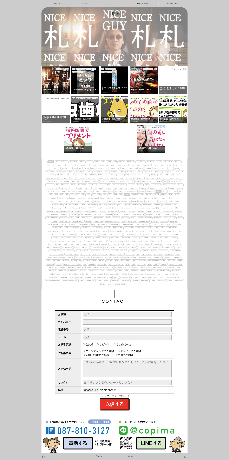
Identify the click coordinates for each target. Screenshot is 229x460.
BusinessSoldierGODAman (169, 204)
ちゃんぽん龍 (103, 244)
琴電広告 (153, 175)
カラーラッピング (156, 185)
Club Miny (91, 208)
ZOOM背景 (180, 188)
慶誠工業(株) (92, 264)
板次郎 (149, 264)
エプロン (130, 181)
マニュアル (122, 181)
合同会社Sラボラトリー (145, 257)
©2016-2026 (114, 456)
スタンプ (73, 185)
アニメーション (64, 188)
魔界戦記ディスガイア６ (106, 284)
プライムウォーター (153, 247)
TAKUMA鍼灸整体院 (84, 224)
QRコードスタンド (69, 171)
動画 (162, 165)
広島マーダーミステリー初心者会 (72, 264)
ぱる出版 (113, 247)
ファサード (155, 165)
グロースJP (95, 234)
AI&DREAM (162, 201)
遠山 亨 (160, 274)
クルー (52, 234)
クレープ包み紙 (82, 185)
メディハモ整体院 (175, 251)
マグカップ (124, 251)
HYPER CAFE (65, 214)
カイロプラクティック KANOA (144, 227)
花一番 (64, 274)
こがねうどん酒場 (156, 234)
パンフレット (51, 165)
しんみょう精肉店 (163, 237)
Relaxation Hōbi (98, 221)
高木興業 (98, 280)
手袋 (57, 185)
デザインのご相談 (131, 351)
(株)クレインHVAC (121, 198)
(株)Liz (170, 194)
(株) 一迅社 (148, 194)
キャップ (120, 175)
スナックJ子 (82, 241)
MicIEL (71, 218)
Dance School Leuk (167, 208)
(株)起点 (109, 201)
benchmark (157, 204)
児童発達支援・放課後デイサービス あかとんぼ (61, 257)
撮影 (75, 168)
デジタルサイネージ (103, 178)
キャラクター (93, 165)
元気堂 (177, 254)
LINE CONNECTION (52, 218)
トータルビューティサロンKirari (141, 244)
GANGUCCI (141, 211)
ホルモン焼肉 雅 (95, 251)
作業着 (177, 168)
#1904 (134, 201)
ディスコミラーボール (116, 244)
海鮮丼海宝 (71, 267)
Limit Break (175, 214)
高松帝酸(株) (144, 280)
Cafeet (65, 208)
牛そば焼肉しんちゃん (174, 267)
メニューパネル (50, 171)
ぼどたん (86, 251)
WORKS (50, 161)
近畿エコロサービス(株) (136, 274)
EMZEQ (79, 211)
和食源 (48, 260)
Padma (133, 218)
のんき (106, 247)
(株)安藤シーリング (99, 201)
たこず (159, 241)
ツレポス (86, 168)
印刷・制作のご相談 (97, 355)
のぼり (138, 165)
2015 (88, 194)
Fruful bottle (132, 211)
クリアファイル (98, 171)
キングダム (128, 231)
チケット (131, 165)
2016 (83, 194)
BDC (119, 204)
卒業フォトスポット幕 (152, 178)
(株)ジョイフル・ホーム (135, 198)
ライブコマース (88, 191)
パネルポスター (150, 191)
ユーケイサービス (85, 254)
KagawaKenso (108, 214)
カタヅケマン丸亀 (77, 231)
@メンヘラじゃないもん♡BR (122, 201)
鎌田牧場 (79, 277)
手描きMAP (148, 168)
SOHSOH (63, 224)
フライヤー (88, 188)
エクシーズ (107, 227)
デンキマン (127, 244)
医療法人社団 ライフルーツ (83, 257)
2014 (93, 194)
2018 (72, 194)
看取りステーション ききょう (96, 270)
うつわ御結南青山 (97, 227)
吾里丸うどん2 (167, 257)
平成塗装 (180, 260)
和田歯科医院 (177, 257)
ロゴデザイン (73, 161)
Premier (180, 218)
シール (107, 171)
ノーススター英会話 (96, 247)
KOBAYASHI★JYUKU (138, 214)
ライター (160, 175)
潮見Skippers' (80, 267)
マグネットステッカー (52, 188)
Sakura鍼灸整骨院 (144, 221)
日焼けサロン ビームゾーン (116, 264)
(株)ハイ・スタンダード (161, 198)
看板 (103, 161)
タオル (178, 175)
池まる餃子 (62, 267)
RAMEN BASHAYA (65, 221)
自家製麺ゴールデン (55, 274)
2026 (164, 191)
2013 (99, 194)
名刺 (164, 171)
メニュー (89, 161)
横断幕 (63, 191)
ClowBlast (83, 208)
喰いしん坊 (66, 260)
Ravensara (88, 221)
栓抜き (79, 191)
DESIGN (56, 3)
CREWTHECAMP (129, 208)
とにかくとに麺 (156, 244)
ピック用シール (93, 185)
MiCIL (77, 218)
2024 (175, 191)
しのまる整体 (114, 237)
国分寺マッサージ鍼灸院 (89, 260)
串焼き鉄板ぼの (169, 254)
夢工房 (116, 260)
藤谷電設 (85, 274)
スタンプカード (80, 171)
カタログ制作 (146, 165)
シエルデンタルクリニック (101, 237)
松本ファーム (141, 264)
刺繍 (100, 188)
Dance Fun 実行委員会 (153, 208)
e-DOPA (72, 211)
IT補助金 (122, 171)
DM (136, 168)
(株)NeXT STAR (63, 198)
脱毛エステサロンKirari (163, 270)
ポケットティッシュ (174, 181)
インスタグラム (163, 188)
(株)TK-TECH (81, 198)
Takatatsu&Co (72, 224)
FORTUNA (123, 211)
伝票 (167, 175)
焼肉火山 (143, 267)
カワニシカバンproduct (116, 231)
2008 (120, 194)
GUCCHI (156, 211)
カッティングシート (82, 165)
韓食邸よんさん (124, 277)
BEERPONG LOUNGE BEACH (132, 204)
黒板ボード (158, 171)
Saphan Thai (173, 221)
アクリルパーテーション (167, 178)
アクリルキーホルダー (131, 191)
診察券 (127, 175)
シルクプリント (104, 181)
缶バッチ (180, 185)
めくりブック (130, 161)
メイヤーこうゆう (163, 251)
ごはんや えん (174, 234)
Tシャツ (159, 161)
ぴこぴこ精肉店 (131, 247)
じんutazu (153, 237)
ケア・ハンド (118, 234)
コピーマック (55, 237)
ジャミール (136, 237)
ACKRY (148, 201)
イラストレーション (116, 165)
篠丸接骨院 (119, 270)
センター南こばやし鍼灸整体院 (119, 241)
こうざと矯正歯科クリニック (131, 234)
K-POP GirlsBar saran (85, 214)
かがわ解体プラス (171, 227)
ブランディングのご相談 (100, 351)
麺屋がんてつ (125, 284)
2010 (115, 194)
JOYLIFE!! (74, 214)
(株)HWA (163, 194)
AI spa (155, 201)
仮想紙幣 (109, 161)
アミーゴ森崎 (177, 224)
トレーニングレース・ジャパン (171, 244)
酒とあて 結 (168, 274)
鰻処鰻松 (117, 284)
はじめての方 (123, 344)
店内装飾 (79, 188)
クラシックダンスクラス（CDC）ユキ (162, 231)
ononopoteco (116, 218)
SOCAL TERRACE (53, 224)
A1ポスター (114, 171)
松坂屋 (133, 264)
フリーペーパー (70, 165)
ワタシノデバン (130, 254)
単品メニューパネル (52, 178)
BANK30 (83, 204)
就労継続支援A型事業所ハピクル (156, 260)
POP (115, 161)
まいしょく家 (114, 251)
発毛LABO (83, 270)
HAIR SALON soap (166, 211)
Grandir (149, 211)
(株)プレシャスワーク (76, 201)
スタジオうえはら (71, 241)
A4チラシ (121, 161)
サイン (73, 178)
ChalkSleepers (74, 208)
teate (93, 224)
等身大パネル (71, 191)
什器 (58, 191)
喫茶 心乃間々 (56, 260)
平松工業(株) (50, 264)
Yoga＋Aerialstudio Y (128, 224)
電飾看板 (105, 191)
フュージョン (141, 247)
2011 (110, 194)
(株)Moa (177, 194)
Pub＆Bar (54, 221)
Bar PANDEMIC (92, 204)
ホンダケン (106, 251)
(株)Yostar (163, 264)
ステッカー (178, 161)
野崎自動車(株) (63, 277)
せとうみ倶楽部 (92, 241)
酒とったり (176, 274)
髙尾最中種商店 (179, 280)
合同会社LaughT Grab (130, 257)
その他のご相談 (124, 355)
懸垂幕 (141, 168)
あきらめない (154, 224)
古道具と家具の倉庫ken (115, 257)
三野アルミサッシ (146, 254)
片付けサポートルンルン (159, 267)
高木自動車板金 (90, 280)
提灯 (165, 181)
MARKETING (143, 3)
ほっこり (78, 251)
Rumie (123, 221)
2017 (77, 194)
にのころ (76, 247)
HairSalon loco (178, 211)
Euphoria (93, 211)
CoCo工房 (99, 208)
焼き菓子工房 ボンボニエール (123, 267)
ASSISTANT (173, 3)
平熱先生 (58, 264)
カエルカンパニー (159, 227)
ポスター (82, 161)
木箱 (111, 191)
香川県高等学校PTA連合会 (53, 280)
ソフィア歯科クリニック (136, 241)
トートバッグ (49, 185)
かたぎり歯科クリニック (54, 231)
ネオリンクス (85, 247)
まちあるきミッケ (134, 251)
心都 (85, 264)
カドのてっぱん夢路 (90, 231)
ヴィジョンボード (102, 168)
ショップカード (140, 161)
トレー (140, 175)
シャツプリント (81, 178)
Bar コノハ (102, 204)
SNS (112, 178)
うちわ (172, 175)
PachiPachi (125, 218)
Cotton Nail (108, 208)
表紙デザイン (123, 188)
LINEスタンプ (162, 168)
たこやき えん (167, 241)
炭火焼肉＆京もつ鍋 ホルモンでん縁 (103, 267)
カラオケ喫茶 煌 (102, 231)
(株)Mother (54, 198)
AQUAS (177, 201)
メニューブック (168, 161)
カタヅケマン (66, 231)
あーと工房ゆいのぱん (143, 224)
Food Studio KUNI (113, 211)
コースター (179, 178)
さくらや (80, 237)
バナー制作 (169, 165)
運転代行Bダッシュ (150, 274)
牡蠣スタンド (52, 270)
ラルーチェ (104, 254)
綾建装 (126, 270)
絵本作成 (159, 181)
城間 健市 (101, 260)
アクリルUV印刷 (86, 181)
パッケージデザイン (110, 175)
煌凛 (149, 267)
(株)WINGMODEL (93, 198)
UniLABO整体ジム (115, 224)
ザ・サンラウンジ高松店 (68, 237)
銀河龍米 (72, 277)
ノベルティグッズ (114, 168)
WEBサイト (177, 165)
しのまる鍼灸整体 (125, 237)
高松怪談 (152, 280)
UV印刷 (59, 171)
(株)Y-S (102, 198)
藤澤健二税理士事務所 (75, 274)
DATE (159, 191)
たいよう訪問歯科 (149, 241)
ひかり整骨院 (121, 247)
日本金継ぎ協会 (102, 264)
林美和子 (156, 264)
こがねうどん (145, 234)
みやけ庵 (153, 251)
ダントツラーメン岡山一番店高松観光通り (87, 244)
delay (176, 208)
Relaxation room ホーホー (112, 221)
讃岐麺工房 (124, 274)
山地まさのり (171, 260)
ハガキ (171, 168)
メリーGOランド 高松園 (56, 254)
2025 (169, 191)
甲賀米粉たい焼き (73, 270)
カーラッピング (53, 181)
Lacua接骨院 (149, 214)
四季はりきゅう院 (76, 260)
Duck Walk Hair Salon (53, 211)
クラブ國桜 (178, 231)
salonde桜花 (164, 221)
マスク (147, 175)
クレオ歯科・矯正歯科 (83, 234)
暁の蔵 (127, 264)
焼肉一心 (135, 267)
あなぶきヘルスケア (166, 224)
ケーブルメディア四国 (106, 234)
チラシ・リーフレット (62, 161)
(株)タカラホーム (148, 198)
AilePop (170, 201)
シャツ (73, 188)
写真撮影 (141, 191)
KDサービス (126, 214)
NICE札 (100, 175)
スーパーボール (130, 178)
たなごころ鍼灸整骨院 (55, 244)
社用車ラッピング (67, 168)
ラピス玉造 (96, 254)
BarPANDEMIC (111, 204)
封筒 (80, 168)
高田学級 (169, 280)
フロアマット (50, 191)
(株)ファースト (174, 198)
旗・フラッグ (119, 178)
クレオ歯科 (72, 234)
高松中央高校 (115, 280)
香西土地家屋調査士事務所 (70, 280)
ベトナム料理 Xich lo (54, 251)
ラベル (95, 188)
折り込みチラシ (104, 165)
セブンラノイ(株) (103, 241)
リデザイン (114, 181)
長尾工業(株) (88, 277)
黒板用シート (64, 185)
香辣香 (81, 280)
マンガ (140, 171)
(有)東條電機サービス (137, 194)
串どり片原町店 (158, 254)
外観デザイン (60, 175)
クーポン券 (51, 175)
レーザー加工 (118, 191)
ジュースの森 (144, 237)
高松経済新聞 (161, 280)
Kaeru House (97, 214)
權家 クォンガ (53, 267)
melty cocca (63, 218)
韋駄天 (116, 277)
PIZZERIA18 (157, 218)
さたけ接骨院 (88, 237)
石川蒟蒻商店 (110, 270)
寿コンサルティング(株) (139, 260)
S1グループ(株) (132, 221)
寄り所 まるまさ (125, 260)
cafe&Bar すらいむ (56, 208)
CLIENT (127, 194)
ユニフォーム (150, 161)
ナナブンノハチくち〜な (53, 247)
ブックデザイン (134, 188)
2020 (61, 194)
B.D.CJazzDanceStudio (71, 204)
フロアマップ (107, 188)
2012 (104, 194)
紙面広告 (95, 181)
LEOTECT (158, 214)
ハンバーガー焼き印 (105, 185)
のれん (93, 168)
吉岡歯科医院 (157, 257)
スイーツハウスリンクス (58, 241)
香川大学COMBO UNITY (173, 277)
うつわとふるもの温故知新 (72, 227)
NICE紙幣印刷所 (98, 218)
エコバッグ (153, 188)
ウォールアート (64, 178)
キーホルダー (75, 181)
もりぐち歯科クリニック (71, 254)
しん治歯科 (174, 237)
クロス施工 (97, 191)
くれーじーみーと (61, 234)
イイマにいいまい (57, 227)
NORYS (108, 218)
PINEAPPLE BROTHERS (145, 218)
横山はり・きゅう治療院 (175, 264)
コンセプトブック (55, 168)
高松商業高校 (134, 280)
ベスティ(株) (178, 247)
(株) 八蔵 (156, 194)
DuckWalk (64, 211)
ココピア (166, 234)
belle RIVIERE (147, 204)
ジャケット (131, 185)
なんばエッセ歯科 (67, 247)
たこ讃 (175, 241)
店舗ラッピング (148, 171)
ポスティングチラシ (127, 168)
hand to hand (54, 214)
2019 (67, 194)
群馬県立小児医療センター (148, 270)
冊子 (86, 175)
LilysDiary (166, 214)
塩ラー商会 (109, 260)
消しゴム (171, 188)
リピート (104, 344)
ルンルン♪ (112, 254)
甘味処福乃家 (62, 270)
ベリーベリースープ (68, 251)
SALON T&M (154, 221)
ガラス (68, 175)
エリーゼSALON (128, 227)
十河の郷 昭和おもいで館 (99, 257)
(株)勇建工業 (88, 201)
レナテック (121, 254)
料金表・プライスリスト (148, 181)
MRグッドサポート (87, 218)
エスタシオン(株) (117, 227)
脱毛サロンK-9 (176, 270)
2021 (56, 194)
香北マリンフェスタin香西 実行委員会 (141, 277)
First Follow (102, 211)
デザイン (96, 161)
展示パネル (140, 185)
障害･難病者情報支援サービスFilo (103, 277)
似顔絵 (177, 171)
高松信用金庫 (125, 280)
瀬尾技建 (88, 267)
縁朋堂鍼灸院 (134, 270)
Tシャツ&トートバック (169, 185)
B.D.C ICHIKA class (57, 204)
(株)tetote (73, 198)
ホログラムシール (77, 175)
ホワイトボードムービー (119, 185)
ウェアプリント (131, 171)
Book (125, 165)
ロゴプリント (144, 188)
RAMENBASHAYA (78, 221)
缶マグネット (140, 178)
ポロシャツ (61, 165)
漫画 (155, 168)
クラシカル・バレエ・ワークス (141, 231)
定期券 (147, 185)
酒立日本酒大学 (53, 277)
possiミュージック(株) (170, 218)
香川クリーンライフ (159, 277)
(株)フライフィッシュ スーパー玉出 (59, 201)
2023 (180, 191)
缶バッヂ (134, 175)
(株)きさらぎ (110, 198)
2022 (51, 194)
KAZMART (117, 214)
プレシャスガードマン (167, 247)
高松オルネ (107, 280)
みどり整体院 (144, 251)
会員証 (115, 188)
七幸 (138, 254)
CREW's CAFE (117, 208)
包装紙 (137, 181)
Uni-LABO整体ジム (103, 224)
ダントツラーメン (68, 244)
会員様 (89, 344)
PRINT (85, 3)
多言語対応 (93, 175)
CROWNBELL (140, 208)
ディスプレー (91, 178)
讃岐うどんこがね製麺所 (97, 274)
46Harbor (141, 201)
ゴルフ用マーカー (64, 181)
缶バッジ (170, 171)
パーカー (89, 171)
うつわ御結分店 (85, 227)
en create (86, 211)
